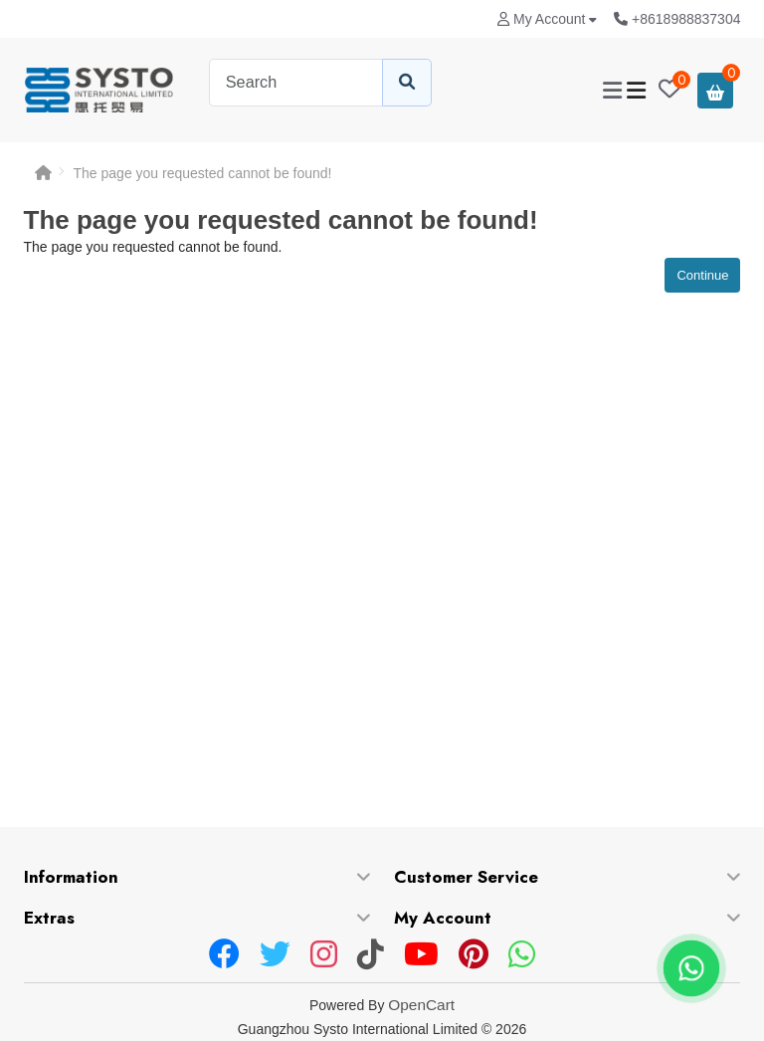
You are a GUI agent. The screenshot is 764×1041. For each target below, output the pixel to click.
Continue (702, 275)
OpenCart (421, 1004)
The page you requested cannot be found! (203, 173)
